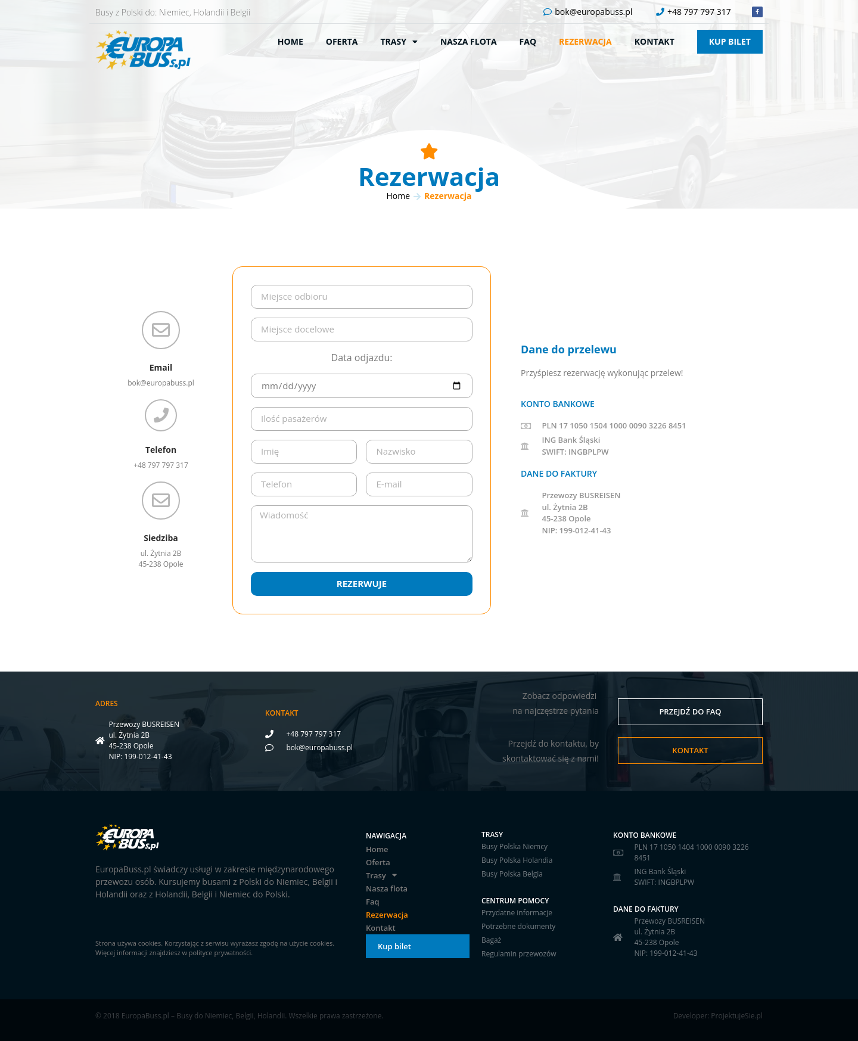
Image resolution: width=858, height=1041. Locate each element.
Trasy (398, 42)
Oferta (342, 41)
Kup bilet (730, 41)
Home (290, 41)
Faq (528, 41)
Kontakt (654, 41)
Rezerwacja (585, 41)
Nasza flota (468, 41)
